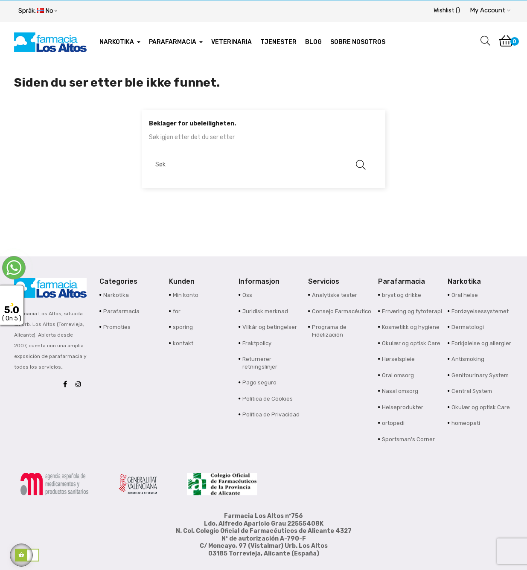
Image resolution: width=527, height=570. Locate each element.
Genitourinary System (480, 375)
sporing (183, 327)
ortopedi (393, 423)
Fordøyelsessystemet (480, 311)
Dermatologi (467, 327)
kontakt (183, 343)
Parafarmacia (121, 311)
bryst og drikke (401, 295)
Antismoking (467, 359)
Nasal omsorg (400, 391)
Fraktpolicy (256, 343)
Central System (471, 391)
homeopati (465, 423)
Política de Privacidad (271, 414)
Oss (247, 295)
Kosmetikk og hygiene (411, 327)
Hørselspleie (398, 359)
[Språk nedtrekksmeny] (37, 11)
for (177, 311)
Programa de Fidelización (329, 331)
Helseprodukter (402, 407)
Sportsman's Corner (408, 439)
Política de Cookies (267, 399)
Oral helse (464, 295)
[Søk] (259, 164)
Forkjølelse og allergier (481, 343)
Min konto (185, 295)
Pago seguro (259, 382)
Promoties (117, 327)
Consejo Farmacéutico (341, 311)
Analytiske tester (334, 295)
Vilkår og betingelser (269, 327)
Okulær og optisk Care (411, 343)
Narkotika (116, 295)
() (447, 10)
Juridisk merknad (265, 311)
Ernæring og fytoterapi (412, 311)
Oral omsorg (398, 375)
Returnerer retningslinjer (259, 363)
